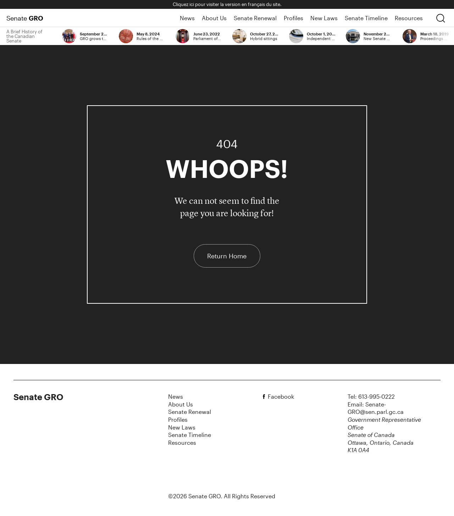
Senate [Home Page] (24, 18)
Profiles (293, 18)
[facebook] (265, 396)
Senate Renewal (255, 18)
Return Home (227, 256)
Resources (409, 18)
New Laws (324, 18)
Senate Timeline (366, 18)
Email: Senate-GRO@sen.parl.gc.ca (376, 408)
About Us (214, 18)
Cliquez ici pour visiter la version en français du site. (227, 4)
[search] (440, 18)
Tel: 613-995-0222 (371, 396)
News (187, 18)
